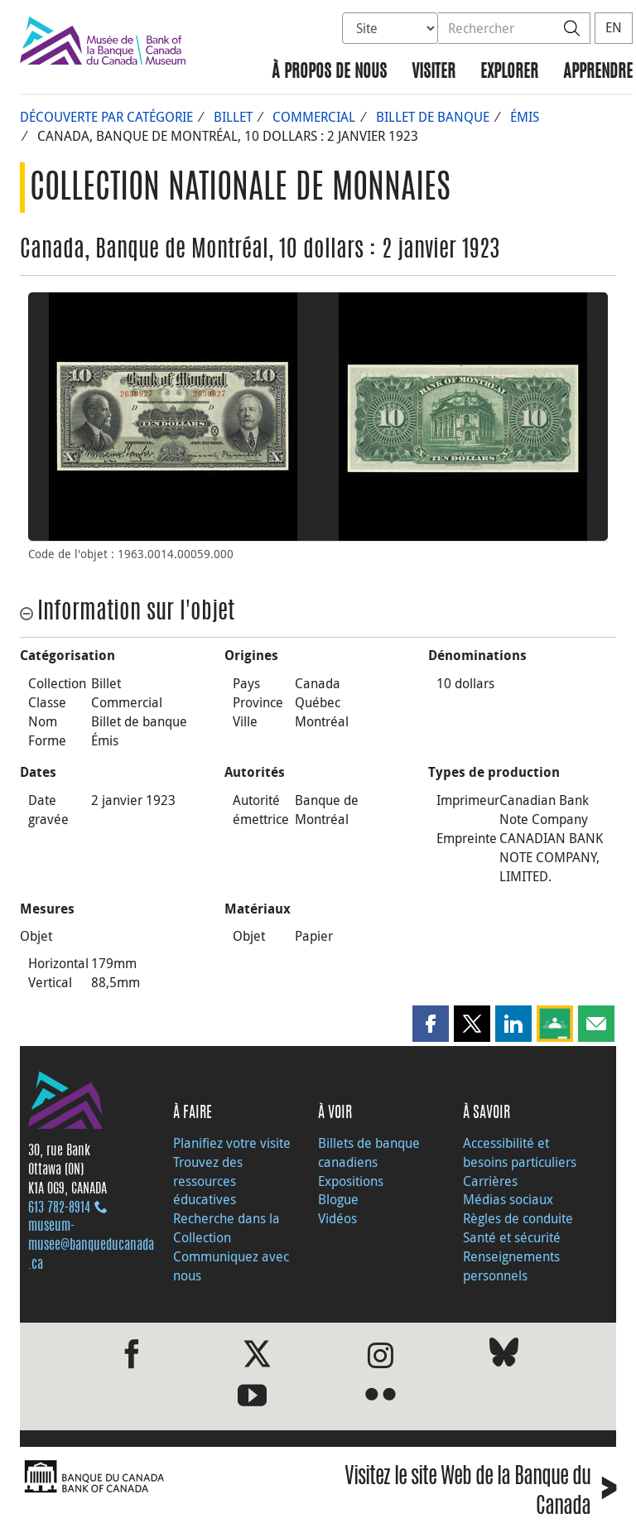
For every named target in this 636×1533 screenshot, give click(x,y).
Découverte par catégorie (106, 117)
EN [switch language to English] (613, 27)
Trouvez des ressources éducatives (208, 1181)
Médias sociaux (508, 1199)
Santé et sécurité (512, 1237)
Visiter (433, 72)
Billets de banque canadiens (369, 1152)
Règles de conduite (518, 1218)
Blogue (338, 1199)
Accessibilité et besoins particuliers (519, 1152)
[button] (430, 1023)
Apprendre (598, 72)
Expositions (350, 1181)
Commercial (313, 117)
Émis (524, 117)
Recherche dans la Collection (226, 1227)
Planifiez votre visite (232, 1143)
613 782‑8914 (59, 1208)
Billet (233, 117)
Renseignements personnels (511, 1266)
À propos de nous (329, 72)
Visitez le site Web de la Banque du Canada (480, 1493)
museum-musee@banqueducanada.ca (91, 1245)
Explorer (509, 72)
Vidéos (337, 1218)
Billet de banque (432, 117)
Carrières (490, 1181)
